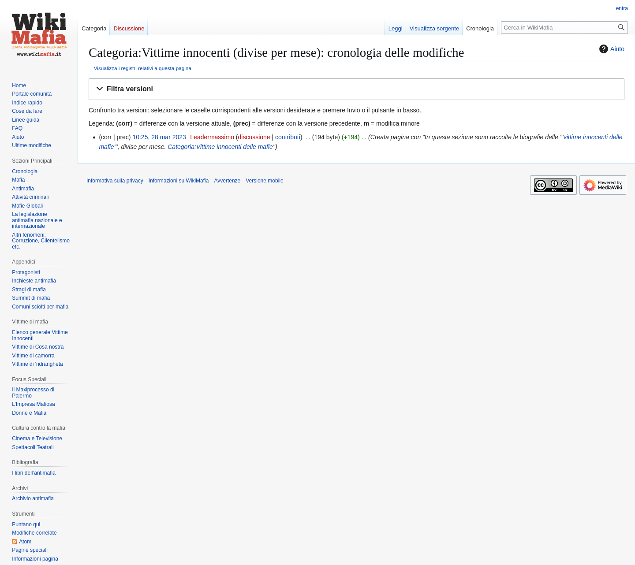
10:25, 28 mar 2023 (159, 137)
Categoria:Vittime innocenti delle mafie (220, 146)
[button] (356, 89)
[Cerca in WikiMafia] (564, 27)
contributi (287, 137)
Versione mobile (264, 181)
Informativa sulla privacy (114, 181)
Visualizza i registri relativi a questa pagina (142, 68)
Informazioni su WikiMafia (179, 181)
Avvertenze (227, 181)
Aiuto (610, 49)
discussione (254, 137)
